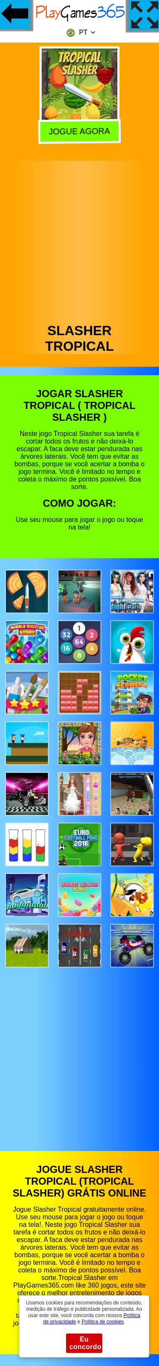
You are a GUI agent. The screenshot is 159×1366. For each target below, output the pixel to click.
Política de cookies (103, 1322)
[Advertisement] (79, 240)
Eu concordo (85, 1343)
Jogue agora (79, 131)
